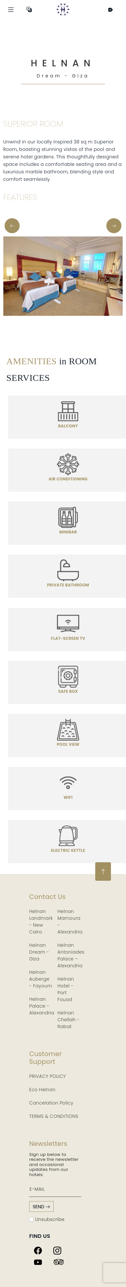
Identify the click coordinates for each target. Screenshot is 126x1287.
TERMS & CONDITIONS (53, 1116)
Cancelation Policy (51, 1103)
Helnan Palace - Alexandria (41, 1006)
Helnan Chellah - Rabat (69, 1020)
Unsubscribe (46, 1219)
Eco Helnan (42, 1089)
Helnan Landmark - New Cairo (41, 921)
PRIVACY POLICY (47, 1076)
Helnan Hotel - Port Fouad (66, 989)
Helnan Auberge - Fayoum (40, 979)
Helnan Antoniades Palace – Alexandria (71, 955)
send (41, 1206)
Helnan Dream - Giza (39, 952)
